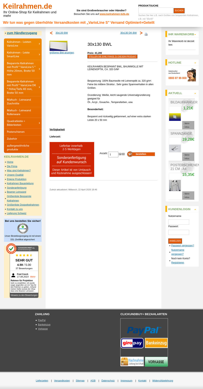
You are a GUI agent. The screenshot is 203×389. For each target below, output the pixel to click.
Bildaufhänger (183, 102)
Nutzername (174, 216)
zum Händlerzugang (22, 33)
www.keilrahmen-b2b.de (114, 13)
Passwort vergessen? (182, 245)
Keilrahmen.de (27, 6)
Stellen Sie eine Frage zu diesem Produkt (112, 56)
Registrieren (177, 262)
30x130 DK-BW (128, 32)
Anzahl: (104, 153)
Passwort (173, 226)
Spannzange (181, 133)
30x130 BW (62, 32)
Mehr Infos (187, 125)
